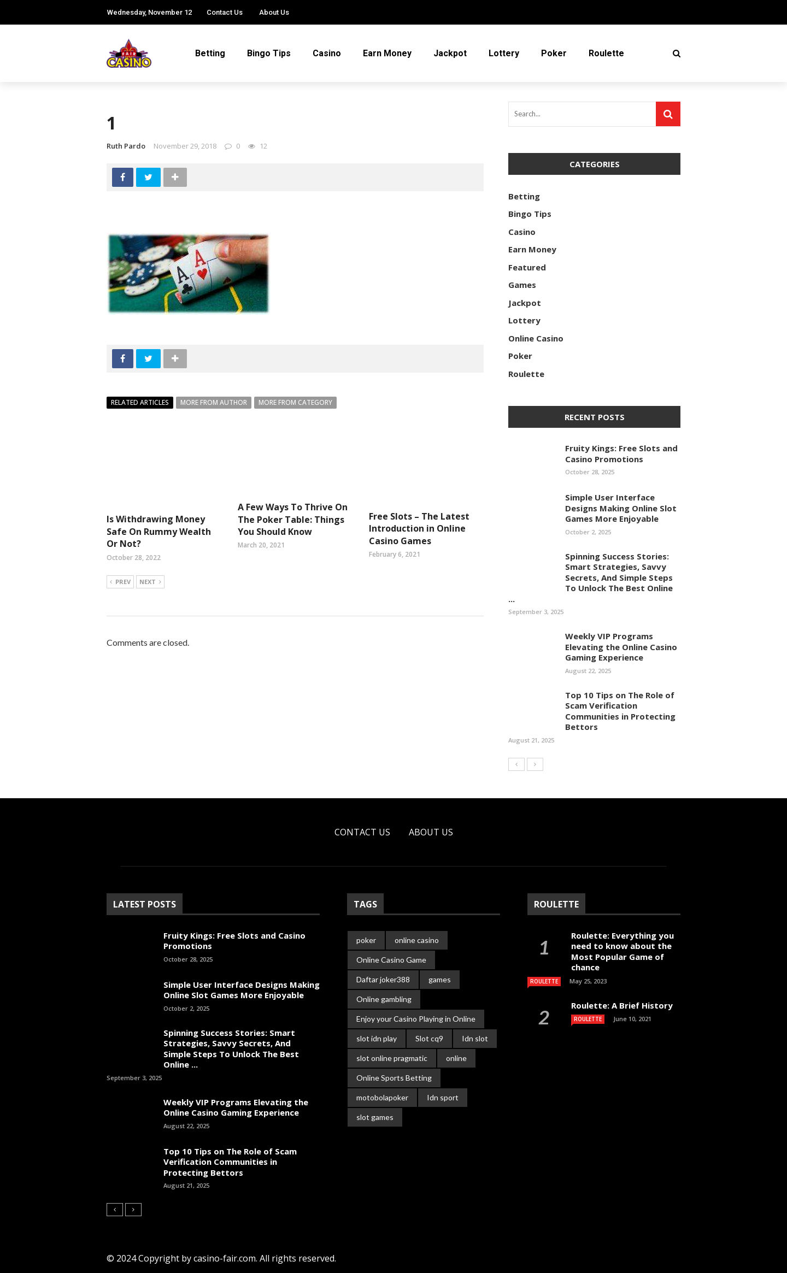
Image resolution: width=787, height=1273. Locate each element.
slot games (374, 1117)
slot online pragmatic (391, 1058)
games (439, 979)
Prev (120, 582)
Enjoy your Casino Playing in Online (415, 1018)
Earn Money (387, 53)
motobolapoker (382, 1097)
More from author (213, 402)
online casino (417, 940)
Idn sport (443, 1097)
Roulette (606, 53)
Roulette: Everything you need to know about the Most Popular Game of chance (622, 951)
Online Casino (535, 338)
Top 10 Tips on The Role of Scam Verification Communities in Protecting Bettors (620, 711)
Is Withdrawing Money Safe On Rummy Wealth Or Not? (159, 531)
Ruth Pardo (126, 146)
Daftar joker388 (383, 979)
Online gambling (384, 999)
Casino (327, 53)
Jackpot (450, 53)
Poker (554, 53)
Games (522, 284)
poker (366, 940)
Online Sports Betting (394, 1077)
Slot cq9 (429, 1038)
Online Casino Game (391, 959)
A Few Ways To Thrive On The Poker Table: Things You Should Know (293, 519)
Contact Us (225, 12)
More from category (295, 402)
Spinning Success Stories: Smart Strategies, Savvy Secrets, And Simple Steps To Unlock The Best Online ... (590, 577)
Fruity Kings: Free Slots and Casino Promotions (621, 453)
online (456, 1058)
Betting (210, 53)
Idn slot (475, 1038)
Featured (527, 267)
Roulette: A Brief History (622, 1005)
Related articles (140, 402)
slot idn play (376, 1038)
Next (150, 582)
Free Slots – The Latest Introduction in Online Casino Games (419, 528)
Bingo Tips (269, 53)
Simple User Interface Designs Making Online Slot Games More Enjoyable (621, 508)
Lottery (504, 53)
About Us (274, 12)
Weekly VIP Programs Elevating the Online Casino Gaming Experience (621, 646)
